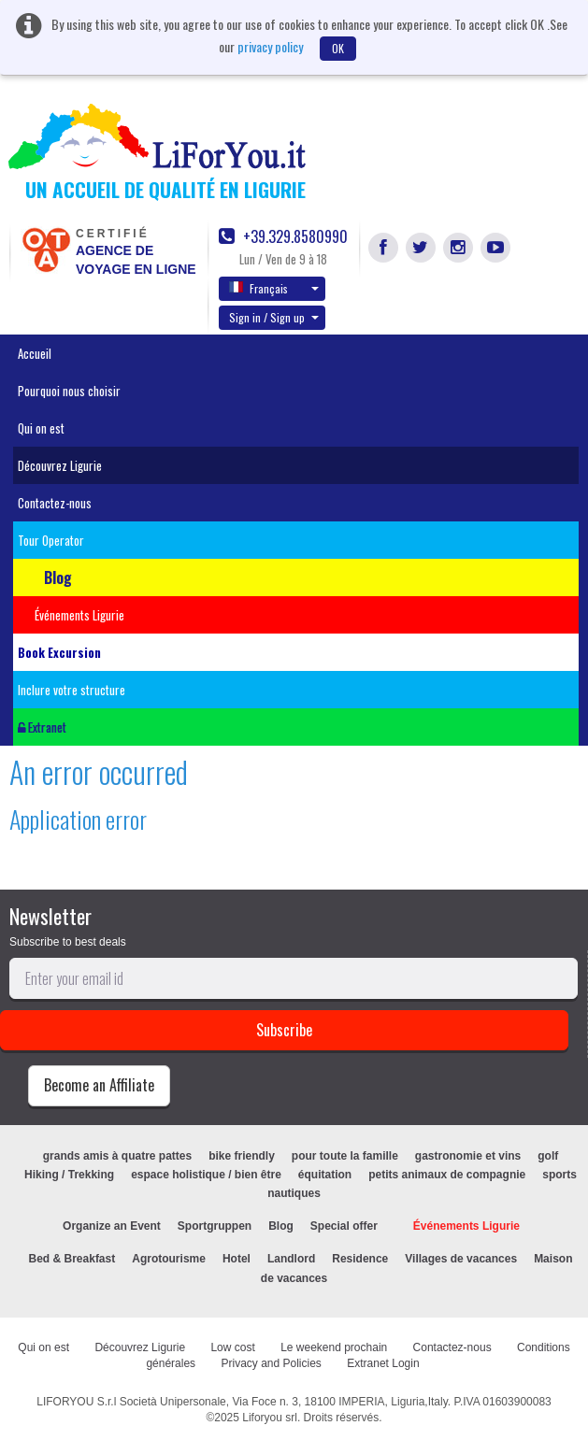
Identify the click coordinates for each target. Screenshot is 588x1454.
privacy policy (270, 46)
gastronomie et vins (468, 1155)
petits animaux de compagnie (446, 1174)
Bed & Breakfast (72, 1258)
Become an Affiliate (99, 1085)
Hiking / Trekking (69, 1174)
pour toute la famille (345, 1155)
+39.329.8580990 (283, 237)
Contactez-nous (55, 502)
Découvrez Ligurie (60, 465)
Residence (360, 1258)
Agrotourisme (169, 1258)
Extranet (42, 727)
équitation (324, 1174)
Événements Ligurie (466, 1226)
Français (274, 287)
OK (338, 48)
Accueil (34, 353)
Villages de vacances (461, 1258)
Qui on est (41, 428)
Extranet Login (383, 1363)
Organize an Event (112, 1226)
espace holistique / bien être (206, 1174)
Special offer (344, 1226)
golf (548, 1155)
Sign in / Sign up (274, 317)
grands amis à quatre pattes (117, 1155)
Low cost (232, 1347)
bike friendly (241, 1155)
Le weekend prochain (333, 1347)
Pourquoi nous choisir (69, 390)
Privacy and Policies (271, 1363)
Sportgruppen (214, 1226)
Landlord (291, 1258)
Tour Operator (51, 540)
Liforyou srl (269, 1417)
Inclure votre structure (71, 689)
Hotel (236, 1258)
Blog (281, 1226)
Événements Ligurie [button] (79, 615)
